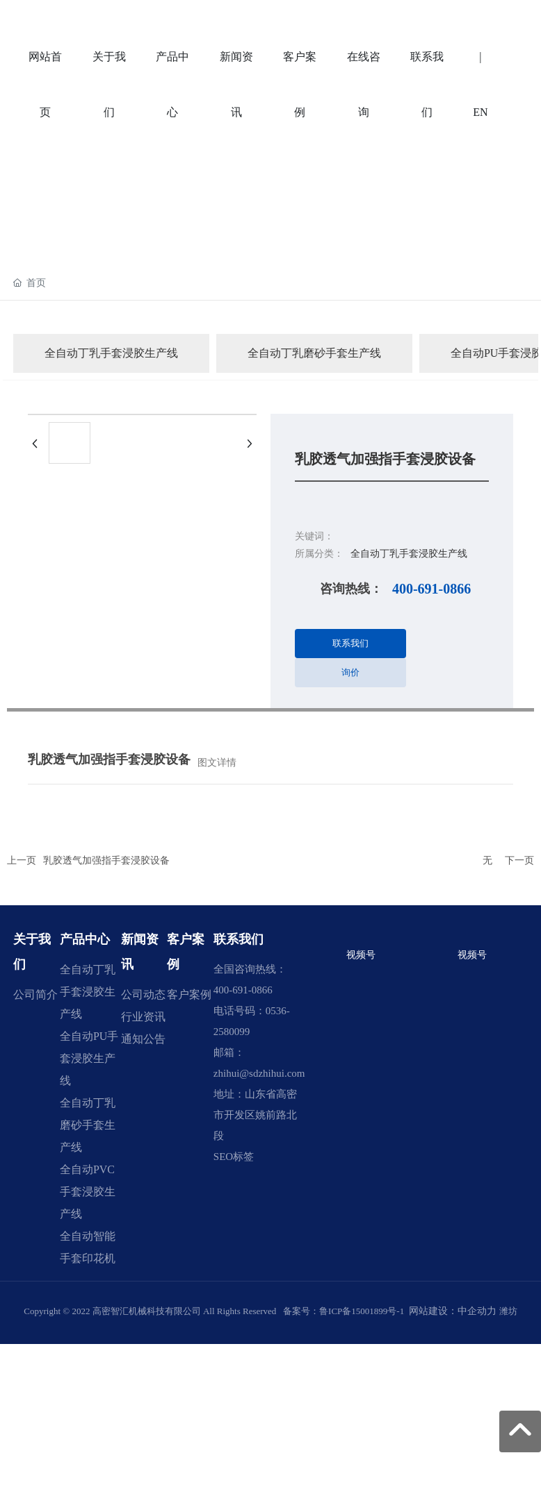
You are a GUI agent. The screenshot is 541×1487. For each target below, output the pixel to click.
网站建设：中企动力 (452, 1311)
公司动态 (143, 994)
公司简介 (35, 994)
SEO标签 (233, 1156)
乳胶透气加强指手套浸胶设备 (106, 860)
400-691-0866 (431, 588)
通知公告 (143, 1039)
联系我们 (238, 939)
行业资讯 (143, 1017)
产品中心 (85, 939)
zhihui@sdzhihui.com (259, 1073)
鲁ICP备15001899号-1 (361, 1311)
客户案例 (189, 994)
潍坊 (508, 1311)
